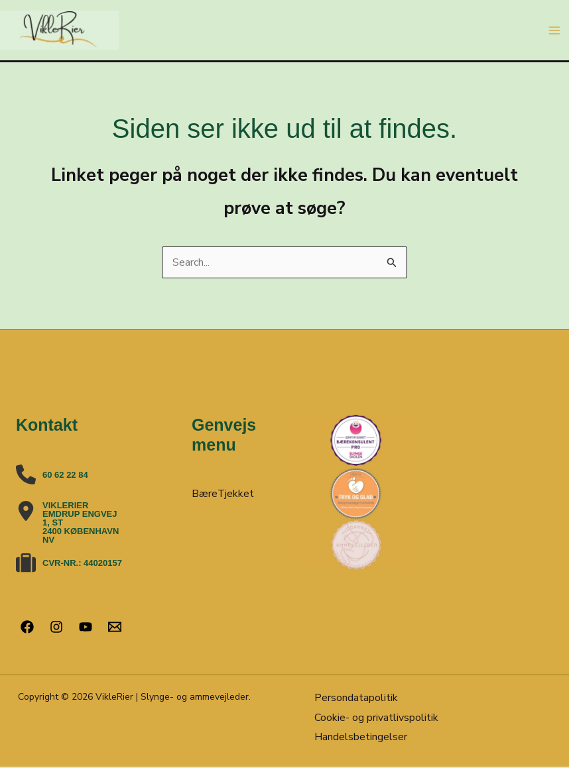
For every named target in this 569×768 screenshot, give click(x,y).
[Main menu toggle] (554, 30)
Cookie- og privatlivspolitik (376, 717)
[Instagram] (56, 626)
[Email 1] (114, 626)
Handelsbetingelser (360, 737)
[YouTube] (85, 626)
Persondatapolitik (356, 698)
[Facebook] (27, 626)
